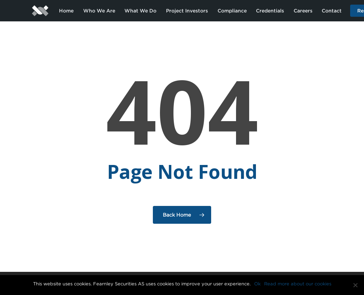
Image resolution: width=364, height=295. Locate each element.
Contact (332, 11)
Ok (257, 283)
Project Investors (187, 11)
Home (66, 11)
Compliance (232, 11)
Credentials (270, 11)
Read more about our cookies (297, 283)
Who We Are (99, 11)
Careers (303, 11)
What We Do (140, 11)
